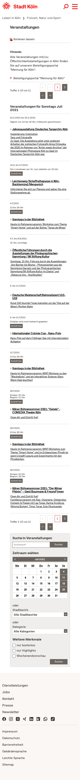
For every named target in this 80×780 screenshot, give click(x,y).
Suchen (58, 544)
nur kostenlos (26, 645)
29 (41, 595)
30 (48, 595)
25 (63, 589)
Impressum (10, 731)
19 (17, 589)
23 (48, 589)
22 (41, 589)
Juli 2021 (40, 559)
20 (25, 589)
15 (41, 583)
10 (56, 577)
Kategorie (40, 624)
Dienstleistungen (15, 685)
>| (50, 95)
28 (33, 595)
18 (63, 583)
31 (56, 595)
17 (56, 583)
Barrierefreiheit (12, 745)
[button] (75, 6)
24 (56, 589)
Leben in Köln (11, 18)
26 (17, 595)
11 (63, 577)
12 (17, 583)
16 (48, 583)
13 (25, 583)
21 (33, 589)
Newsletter (10, 712)
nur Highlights (26, 650)
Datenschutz (11, 738)
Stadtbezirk (40, 608)
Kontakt (8, 698)
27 (25, 595)
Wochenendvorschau (31, 655)
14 (33, 583)
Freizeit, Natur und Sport (44, 18)
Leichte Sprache (13, 758)
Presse (7, 705)
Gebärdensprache (14, 751)
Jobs (6, 692)
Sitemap (8, 765)
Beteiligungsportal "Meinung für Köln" (39, 78)
